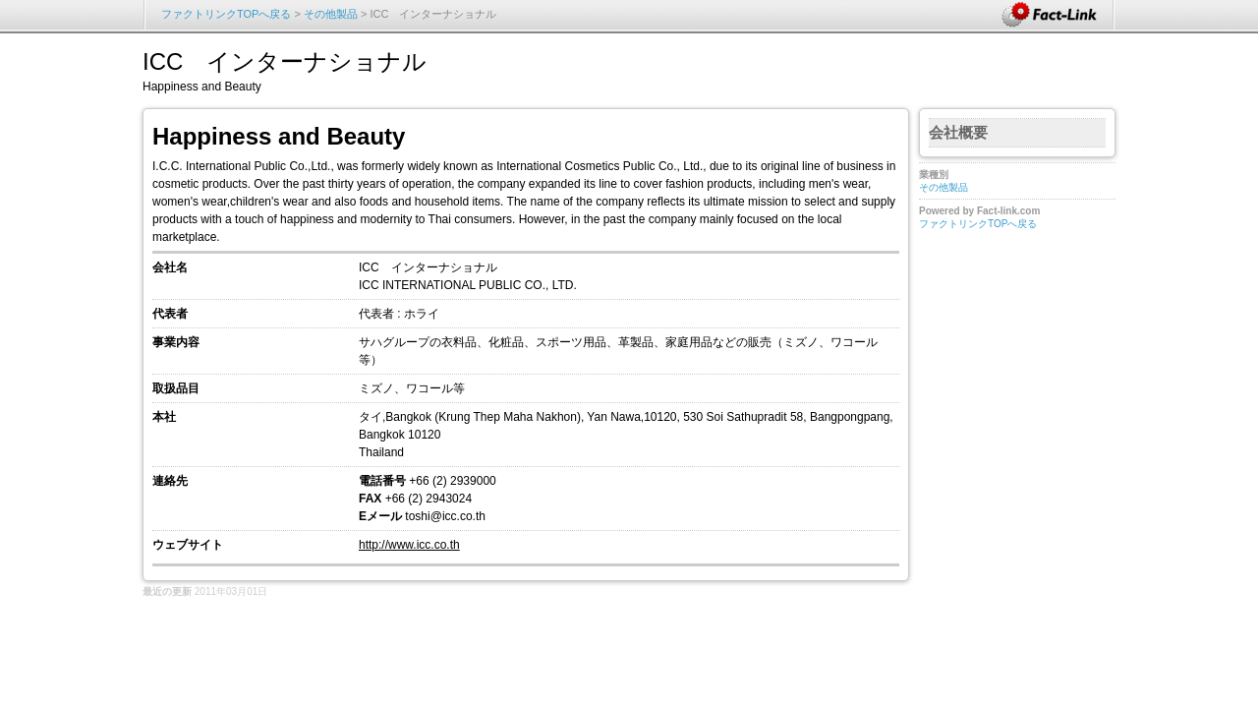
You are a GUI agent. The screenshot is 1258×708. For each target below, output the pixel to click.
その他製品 (331, 14)
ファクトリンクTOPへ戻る (226, 14)
